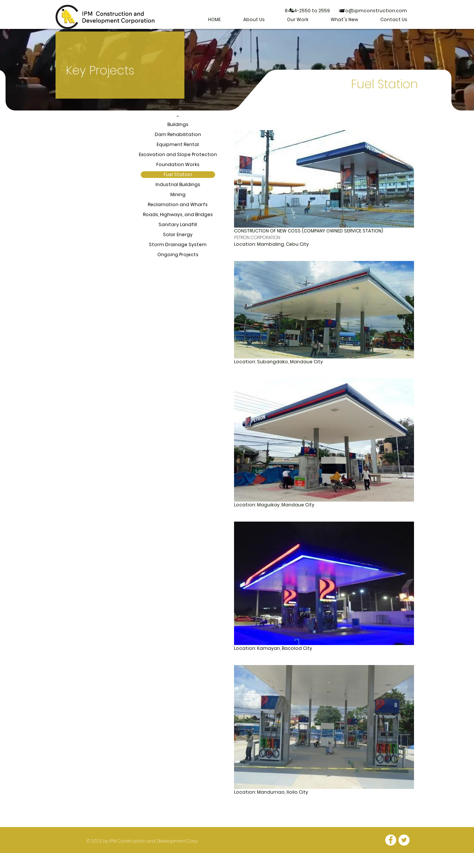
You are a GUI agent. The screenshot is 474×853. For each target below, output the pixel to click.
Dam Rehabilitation (178, 134)
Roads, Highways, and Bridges (178, 214)
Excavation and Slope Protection (178, 154)
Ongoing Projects (177, 254)
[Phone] (291, 10)
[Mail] (342, 11)
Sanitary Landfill (177, 224)
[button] (298, 19)
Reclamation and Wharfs (178, 204)
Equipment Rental (178, 144)
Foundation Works (178, 164)
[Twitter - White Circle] (404, 840)
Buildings (177, 124)
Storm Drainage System (178, 244)
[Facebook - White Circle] (390, 840)
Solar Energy (178, 234)
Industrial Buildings (178, 184)
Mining (178, 194)
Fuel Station (178, 174)
